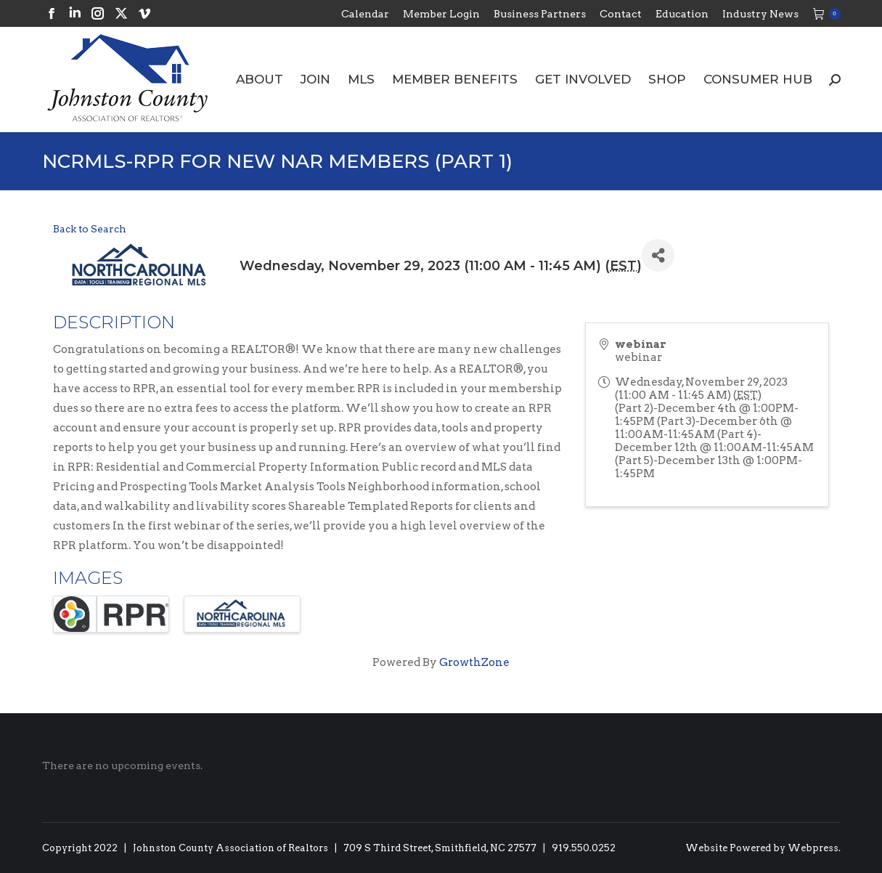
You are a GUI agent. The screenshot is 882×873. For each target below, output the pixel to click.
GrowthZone (474, 662)
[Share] (658, 255)
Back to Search (89, 229)
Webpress (813, 847)
